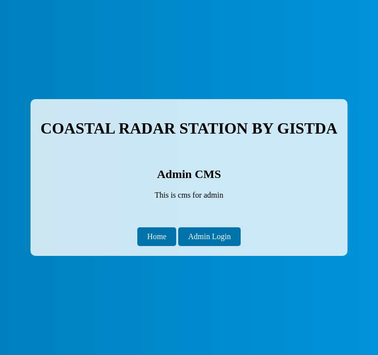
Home (156, 236)
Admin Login (209, 236)
